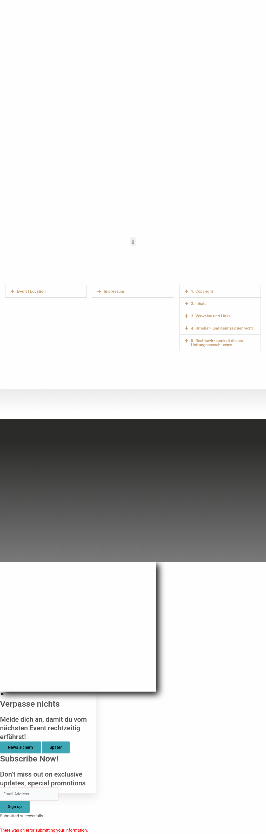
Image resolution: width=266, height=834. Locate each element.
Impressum (114, 291)
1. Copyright (202, 291)
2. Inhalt (198, 303)
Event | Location (31, 291)
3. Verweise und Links (211, 315)
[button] (132, 241)
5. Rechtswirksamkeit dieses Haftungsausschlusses (217, 342)
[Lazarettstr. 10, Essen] (46, 337)
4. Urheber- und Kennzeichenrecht (223, 327)
